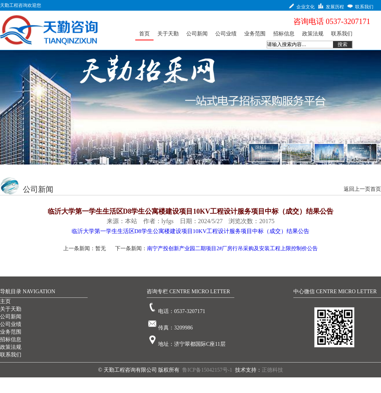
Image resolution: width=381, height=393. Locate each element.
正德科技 (272, 370)
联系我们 (10, 355)
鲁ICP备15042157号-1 (207, 370)
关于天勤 (10, 309)
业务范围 (10, 332)
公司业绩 (10, 324)
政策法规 (10, 347)
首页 (375, 189)
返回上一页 (357, 189)
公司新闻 (10, 317)
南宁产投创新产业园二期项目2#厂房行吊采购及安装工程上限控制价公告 (232, 248)
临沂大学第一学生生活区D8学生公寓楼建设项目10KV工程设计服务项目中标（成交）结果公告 (191, 231)
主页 (5, 301)
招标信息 (10, 339)
